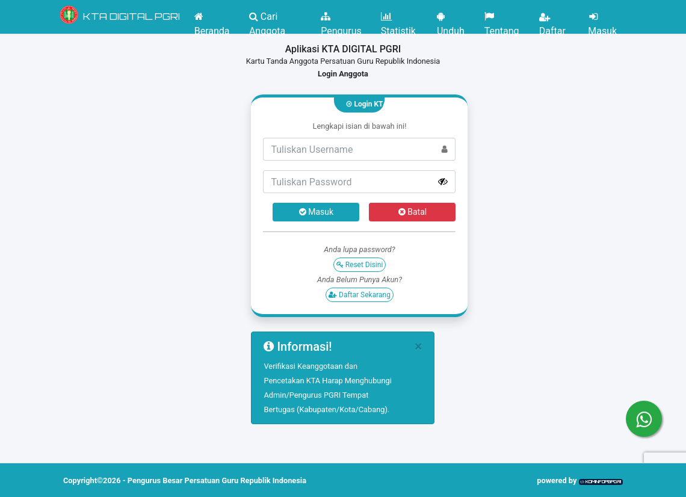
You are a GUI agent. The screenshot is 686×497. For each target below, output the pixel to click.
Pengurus (341, 20)
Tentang (501, 20)
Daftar (552, 20)
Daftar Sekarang (360, 295)
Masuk (602, 20)
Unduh (451, 20)
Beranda (212, 20)
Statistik (398, 20)
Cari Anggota (267, 20)
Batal (412, 212)
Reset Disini (359, 265)
